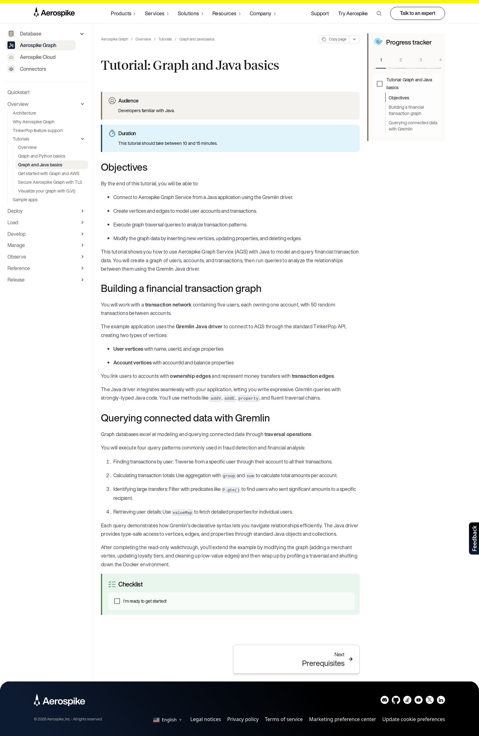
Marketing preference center (342, 719)
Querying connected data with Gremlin (413, 125)
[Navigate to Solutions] (190, 13)
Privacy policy (242, 719)
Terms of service (284, 719)
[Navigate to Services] (156, 13)
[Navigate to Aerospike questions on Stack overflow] (407, 701)
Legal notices (205, 719)
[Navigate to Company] (263, 13)
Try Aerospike (353, 13)
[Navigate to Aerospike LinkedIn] (441, 701)
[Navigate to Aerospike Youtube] (418, 701)
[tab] (381, 60)
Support (320, 13)
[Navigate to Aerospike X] (429, 701)
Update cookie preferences (413, 719)
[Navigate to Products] (123, 13)
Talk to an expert (417, 13)
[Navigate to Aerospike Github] (396, 701)
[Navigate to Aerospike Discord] (385, 701)
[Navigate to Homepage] (54, 13)
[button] (379, 13)
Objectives (399, 97)
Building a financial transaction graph (406, 110)
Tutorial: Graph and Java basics (409, 83)
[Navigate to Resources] (226, 13)
